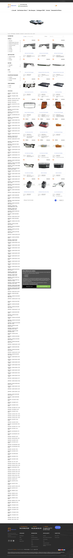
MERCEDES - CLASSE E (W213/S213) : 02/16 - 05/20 (14, 270)
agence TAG (36, 549)
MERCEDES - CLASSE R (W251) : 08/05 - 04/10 (14, 360)
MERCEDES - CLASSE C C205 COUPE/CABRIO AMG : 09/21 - (12, 209)
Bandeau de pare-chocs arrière (44, 72)
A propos (44, 535)
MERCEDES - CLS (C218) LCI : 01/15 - (13, 409)
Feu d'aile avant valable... (29, 153)
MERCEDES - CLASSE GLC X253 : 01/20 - (13, 334)
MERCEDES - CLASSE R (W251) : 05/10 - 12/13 (14, 357)
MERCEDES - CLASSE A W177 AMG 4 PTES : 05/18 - (13, 142)
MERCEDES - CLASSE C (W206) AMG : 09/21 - (13, 195)
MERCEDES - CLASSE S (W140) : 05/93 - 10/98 (14, 362)
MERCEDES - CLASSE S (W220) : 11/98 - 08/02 (14, 368)
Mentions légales (27, 549)
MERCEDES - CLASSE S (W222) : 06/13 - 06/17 (14, 376)
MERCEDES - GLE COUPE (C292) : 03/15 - (13, 454)
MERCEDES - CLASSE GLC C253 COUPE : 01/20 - (14, 318)
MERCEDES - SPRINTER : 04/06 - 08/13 (13, 498)
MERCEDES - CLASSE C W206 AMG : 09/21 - (13, 219)
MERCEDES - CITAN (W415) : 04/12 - (13, 100)
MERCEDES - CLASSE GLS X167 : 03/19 (14, 352)
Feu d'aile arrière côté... (29, 132)
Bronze (14, 58)
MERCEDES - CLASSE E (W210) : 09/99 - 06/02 (14, 254)
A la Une (21, 539)
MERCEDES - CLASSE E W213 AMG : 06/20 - (13, 294)
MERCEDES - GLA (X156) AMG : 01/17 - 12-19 (14, 431)
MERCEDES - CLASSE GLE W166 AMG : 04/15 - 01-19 (13, 342)
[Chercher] (41, 6)
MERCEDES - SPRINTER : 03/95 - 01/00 (13, 496)
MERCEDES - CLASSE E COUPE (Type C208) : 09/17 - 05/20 (13, 280)
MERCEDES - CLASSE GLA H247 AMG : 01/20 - (14, 302)
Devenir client (57, 537)
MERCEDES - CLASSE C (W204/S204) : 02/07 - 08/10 (14, 182)
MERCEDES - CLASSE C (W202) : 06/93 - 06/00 (14, 171)
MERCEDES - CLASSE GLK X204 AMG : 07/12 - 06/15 (14, 350)
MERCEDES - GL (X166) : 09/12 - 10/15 (14, 417)
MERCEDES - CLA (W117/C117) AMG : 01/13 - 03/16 (13, 110)
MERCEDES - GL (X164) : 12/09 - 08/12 (14, 415)
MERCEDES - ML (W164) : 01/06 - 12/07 (14, 469)
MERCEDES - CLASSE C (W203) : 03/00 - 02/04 (14, 174)
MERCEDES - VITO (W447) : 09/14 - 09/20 (13, 505)
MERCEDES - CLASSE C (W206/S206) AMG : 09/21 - (14, 201)
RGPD (32, 544)
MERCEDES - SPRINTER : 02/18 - (13, 493)
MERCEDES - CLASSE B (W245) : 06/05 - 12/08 (14, 150)
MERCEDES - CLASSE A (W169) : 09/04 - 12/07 (14, 128)
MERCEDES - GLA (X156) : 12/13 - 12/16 (13, 429)
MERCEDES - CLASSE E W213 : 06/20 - (14, 291)
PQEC (20, 537)
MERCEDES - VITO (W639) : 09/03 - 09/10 (13, 513)
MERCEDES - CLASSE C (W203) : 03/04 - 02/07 (14, 177)
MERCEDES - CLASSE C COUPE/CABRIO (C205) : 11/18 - (14, 166)
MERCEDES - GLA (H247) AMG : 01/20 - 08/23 (14, 424)
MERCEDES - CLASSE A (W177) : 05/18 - (14, 139)
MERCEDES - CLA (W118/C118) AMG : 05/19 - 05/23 (13, 118)
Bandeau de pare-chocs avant (14, 42)
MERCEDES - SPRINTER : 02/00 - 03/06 (13, 491)
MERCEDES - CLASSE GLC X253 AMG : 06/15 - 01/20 (14, 339)
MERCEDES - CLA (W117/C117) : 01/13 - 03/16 (14, 104)
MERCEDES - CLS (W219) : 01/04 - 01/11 (13, 412)
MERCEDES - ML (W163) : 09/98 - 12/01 (14, 465)
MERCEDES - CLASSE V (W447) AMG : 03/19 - (13, 397)
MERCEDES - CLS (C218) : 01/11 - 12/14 (14, 407)
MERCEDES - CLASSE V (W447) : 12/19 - (14, 392)
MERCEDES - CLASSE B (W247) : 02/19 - (14, 158)
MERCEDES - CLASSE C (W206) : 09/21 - (14, 193)
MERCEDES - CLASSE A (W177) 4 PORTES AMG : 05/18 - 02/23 (13, 137)
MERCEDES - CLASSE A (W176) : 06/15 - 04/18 (14, 131)
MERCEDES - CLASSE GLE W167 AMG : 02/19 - (13, 347)
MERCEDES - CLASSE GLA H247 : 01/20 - (14, 299)
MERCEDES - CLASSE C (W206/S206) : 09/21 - (14, 198)
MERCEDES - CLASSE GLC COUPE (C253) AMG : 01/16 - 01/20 (13, 328)
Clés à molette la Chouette (47, 537)
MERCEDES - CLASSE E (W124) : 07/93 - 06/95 (14, 243)
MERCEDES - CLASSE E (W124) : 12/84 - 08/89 (14, 248)
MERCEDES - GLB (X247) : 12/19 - (13, 436)
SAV (32, 541)
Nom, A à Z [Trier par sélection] (57, 36)
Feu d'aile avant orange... (58, 132)
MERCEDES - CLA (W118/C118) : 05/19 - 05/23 (14, 115)
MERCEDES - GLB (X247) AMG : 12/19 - (14, 438)
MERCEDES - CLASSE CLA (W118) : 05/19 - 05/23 (13, 224)
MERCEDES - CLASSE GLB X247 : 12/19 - (14, 310)
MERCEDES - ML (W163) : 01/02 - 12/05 (14, 463)
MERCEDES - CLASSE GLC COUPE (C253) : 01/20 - (13, 326)
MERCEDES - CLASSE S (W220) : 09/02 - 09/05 (14, 365)
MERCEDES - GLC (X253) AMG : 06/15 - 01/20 (14, 447)
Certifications (45, 539)
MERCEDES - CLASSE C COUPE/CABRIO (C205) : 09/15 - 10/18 (14, 163)
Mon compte (57, 535)
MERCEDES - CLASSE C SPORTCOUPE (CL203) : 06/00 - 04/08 (13, 169)
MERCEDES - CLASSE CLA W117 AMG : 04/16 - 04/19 (13, 232)
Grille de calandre (44, 172)
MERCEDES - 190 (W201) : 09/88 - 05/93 (13, 96)
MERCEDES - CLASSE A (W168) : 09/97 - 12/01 (14, 123)
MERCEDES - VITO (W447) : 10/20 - (13, 507)
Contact (32, 535)
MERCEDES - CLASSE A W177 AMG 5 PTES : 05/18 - (13, 145)
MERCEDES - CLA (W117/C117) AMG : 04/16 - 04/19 (13, 112)
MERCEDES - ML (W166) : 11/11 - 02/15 (14, 473)
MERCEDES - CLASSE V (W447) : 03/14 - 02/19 (14, 387)
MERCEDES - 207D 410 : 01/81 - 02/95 (14, 98)
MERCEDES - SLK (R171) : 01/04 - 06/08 (13, 484)
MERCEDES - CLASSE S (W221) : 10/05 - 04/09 (14, 373)
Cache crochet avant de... (29, 92)
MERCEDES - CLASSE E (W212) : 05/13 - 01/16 (14, 264)
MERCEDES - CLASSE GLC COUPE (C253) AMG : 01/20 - (13, 331)
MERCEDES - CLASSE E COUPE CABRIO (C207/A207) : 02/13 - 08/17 (14, 283)
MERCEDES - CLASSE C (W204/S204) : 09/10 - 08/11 (14, 185)
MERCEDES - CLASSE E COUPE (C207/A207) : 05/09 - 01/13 (12, 240)
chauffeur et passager (14, 78)
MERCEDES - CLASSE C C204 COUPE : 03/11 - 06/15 (13, 203)
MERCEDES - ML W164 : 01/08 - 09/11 (13, 475)
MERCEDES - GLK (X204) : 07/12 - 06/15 (13, 457)
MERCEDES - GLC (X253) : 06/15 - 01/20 (13, 442)
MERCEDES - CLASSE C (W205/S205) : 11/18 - (14, 190)
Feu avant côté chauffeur (43, 112)
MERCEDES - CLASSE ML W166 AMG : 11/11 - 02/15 (13, 354)
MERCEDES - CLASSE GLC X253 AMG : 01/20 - (14, 337)
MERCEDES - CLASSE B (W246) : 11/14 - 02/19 (14, 155)
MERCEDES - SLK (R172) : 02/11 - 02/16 (13, 488)
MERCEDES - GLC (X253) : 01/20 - (13, 440)
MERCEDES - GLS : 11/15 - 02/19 (13, 461)
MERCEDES (10, 90)
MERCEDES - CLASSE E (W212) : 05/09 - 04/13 (14, 262)
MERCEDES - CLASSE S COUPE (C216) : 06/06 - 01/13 (14, 384)
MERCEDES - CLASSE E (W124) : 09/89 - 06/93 (14, 245)
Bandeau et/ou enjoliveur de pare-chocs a (14, 43)
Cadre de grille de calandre (29, 112)
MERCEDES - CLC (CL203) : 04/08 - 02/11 (13, 400)
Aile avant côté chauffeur (29, 53)
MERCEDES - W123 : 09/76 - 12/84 (13, 517)
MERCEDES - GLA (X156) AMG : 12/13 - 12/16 (14, 434)
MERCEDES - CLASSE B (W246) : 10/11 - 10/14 (14, 153)
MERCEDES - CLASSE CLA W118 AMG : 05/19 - (13, 237)
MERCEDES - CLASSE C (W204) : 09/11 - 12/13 (14, 179)
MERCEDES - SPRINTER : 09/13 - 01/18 (14, 500)
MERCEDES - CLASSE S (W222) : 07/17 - (14, 378)
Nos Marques (22, 535)
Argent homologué (14, 56)
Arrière (14, 85)
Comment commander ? (35, 539)
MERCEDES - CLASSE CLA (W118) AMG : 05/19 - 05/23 (14, 227)
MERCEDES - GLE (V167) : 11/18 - (13, 449)
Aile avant (14, 40)
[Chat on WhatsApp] (36, 528)
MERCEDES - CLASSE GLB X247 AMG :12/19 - (13, 312)
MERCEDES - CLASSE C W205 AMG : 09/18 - (13, 214)
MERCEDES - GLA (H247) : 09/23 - (13, 422)
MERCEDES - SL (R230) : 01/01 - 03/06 (14, 477)
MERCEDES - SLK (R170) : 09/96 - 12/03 (13, 481)
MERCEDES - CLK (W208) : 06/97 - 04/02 (13, 403)
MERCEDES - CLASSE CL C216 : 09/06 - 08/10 (14, 221)
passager (14, 80)
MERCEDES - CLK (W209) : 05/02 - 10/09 (13, 405)
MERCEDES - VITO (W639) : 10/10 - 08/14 (13, 515)
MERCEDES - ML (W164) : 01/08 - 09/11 (14, 471)
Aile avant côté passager (58, 53)
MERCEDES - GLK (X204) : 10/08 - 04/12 (13, 459)
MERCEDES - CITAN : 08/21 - (12, 102)
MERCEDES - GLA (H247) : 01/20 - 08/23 (13, 420)
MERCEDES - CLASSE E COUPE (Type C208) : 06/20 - (13, 278)
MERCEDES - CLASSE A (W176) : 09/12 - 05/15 (14, 134)
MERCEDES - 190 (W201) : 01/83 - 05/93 (13, 94)
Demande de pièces (34, 537)
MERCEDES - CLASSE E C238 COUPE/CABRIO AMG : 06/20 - (12, 272)
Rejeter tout (29, 286)
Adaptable (14, 65)
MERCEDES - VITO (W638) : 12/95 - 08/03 (13, 510)
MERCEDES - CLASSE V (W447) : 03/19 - (14, 389)
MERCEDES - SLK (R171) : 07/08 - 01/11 (14, 486)
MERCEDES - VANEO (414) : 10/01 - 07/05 (13, 503)
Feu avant (14, 51)
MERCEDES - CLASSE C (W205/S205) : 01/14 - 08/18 (14, 187)
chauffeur (14, 77)
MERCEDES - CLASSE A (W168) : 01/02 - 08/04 (14, 120)
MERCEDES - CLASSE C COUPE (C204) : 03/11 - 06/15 (14, 161)
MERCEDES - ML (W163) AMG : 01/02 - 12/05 (14, 468)
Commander (57, 527)
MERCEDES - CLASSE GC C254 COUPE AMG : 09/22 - (14, 296)
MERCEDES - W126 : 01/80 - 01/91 (13, 519)
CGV (43, 541)
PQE (14, 66)
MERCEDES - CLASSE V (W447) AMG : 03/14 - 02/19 (13, 395)
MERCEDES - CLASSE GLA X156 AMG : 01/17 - (13, 304)
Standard (14, 59)
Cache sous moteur (14, 45)
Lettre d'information (34, 546)
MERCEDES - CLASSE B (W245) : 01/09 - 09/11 (14, 147)
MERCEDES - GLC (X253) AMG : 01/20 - (14, 444)
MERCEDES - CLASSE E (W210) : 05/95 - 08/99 (14, 251)
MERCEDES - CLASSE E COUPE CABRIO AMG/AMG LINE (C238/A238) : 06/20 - (14, 286)
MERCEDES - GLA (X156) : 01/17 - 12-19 (14, 426)
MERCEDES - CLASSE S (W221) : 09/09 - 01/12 (14, 370)
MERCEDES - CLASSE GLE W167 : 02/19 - (14, 345)
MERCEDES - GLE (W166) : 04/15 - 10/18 (13, 451)
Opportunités (22, 541)
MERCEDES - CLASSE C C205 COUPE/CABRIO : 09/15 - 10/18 (12, 206)
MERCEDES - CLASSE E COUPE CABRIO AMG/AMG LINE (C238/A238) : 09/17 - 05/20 (14, 289)
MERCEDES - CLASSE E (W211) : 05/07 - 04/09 (14, 256)
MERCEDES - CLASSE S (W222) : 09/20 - (14, 381)
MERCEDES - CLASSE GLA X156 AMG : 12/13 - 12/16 (13, 307)
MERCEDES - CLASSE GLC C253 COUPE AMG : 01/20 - (14, 320)
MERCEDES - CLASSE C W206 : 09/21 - (14, 216)
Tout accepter (43, 286)
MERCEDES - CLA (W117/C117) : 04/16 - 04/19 (14, 107)
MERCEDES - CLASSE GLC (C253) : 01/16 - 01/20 (13, 315)
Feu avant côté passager (58, 112)
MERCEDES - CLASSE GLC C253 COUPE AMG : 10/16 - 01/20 (14, 323)
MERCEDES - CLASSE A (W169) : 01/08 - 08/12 (14, 126)
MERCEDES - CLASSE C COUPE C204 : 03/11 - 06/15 (13, 211)
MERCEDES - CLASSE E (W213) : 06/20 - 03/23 (14, 267)
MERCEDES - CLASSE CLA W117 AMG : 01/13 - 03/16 (13, 229)
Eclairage (14, 48)
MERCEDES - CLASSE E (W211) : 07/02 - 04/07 (14, 259)
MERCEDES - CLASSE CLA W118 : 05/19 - (14, 235)
